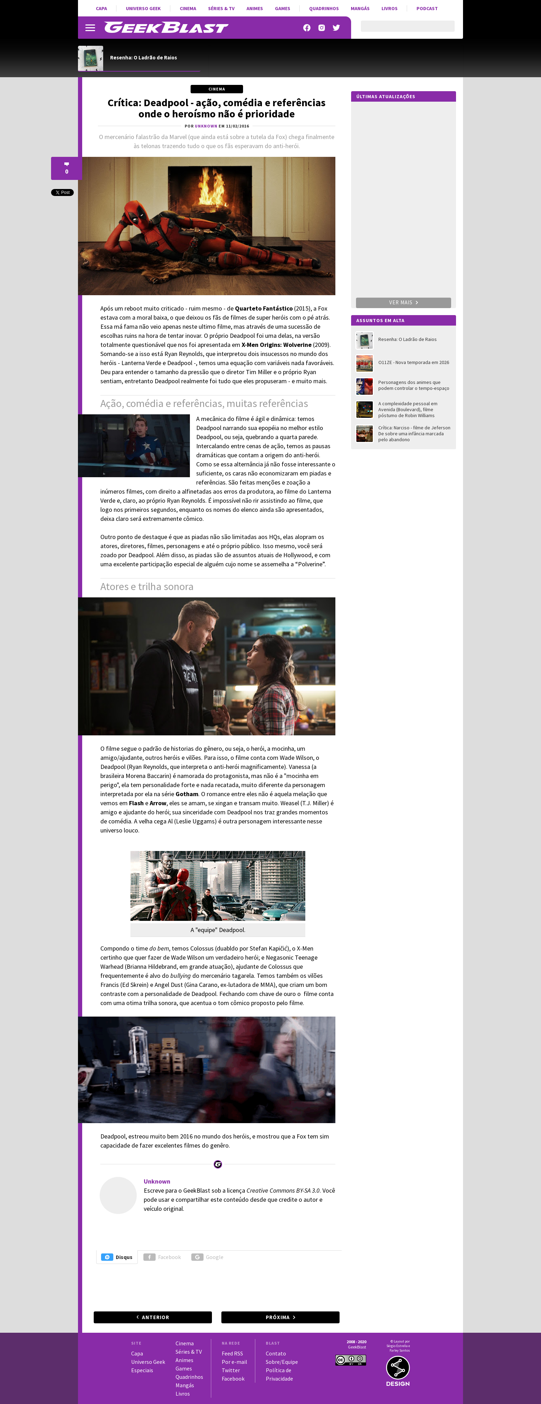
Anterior (155, 1317)
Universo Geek (143, 8)
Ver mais (403, 302)
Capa (101, 8)
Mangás (360, 8)
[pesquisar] (401, 30)
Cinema (188, 8)
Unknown (157, 1181)
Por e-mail (234, 1361)
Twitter (231, 1370)
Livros (390, 8)
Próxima (278, 1317)
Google (207, 1257)
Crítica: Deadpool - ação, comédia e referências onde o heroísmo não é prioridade (217, 108)
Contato (276, 1353)
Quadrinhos (324, 8)
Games (282, 8)
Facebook (162, 1257)
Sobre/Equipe (282, 1361)
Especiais (142, 1370)
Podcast (427, 8)
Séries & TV (221, 8)
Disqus (117, 1257)
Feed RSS (232, 1353)
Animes (255, 8)
